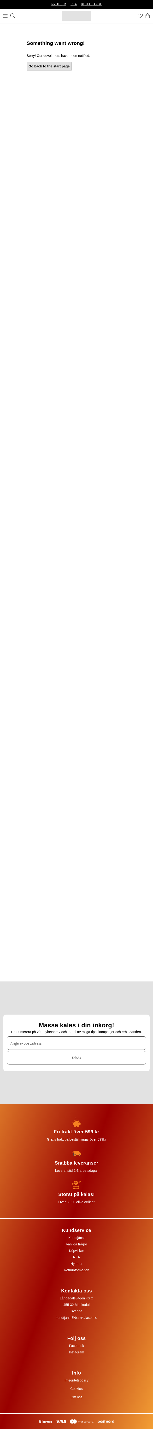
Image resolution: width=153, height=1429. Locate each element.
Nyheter (76, 1264)
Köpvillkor (76, 1251)
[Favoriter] (140, 15)
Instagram (76, 1352)
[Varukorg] (148, 15)
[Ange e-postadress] (76, 1043)
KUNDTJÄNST (91, 4)
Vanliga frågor (76, 1244)
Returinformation (76, 1270)
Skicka (76, 1057)
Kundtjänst (76, 1238)
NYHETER (58, 4)
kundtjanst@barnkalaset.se (76, 1318)
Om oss (76, 1397)
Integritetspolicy (76, 1380)
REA (74, 4)
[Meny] (5, 15)
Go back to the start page (49, 66)
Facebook (76, 1346)
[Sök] (12, 15)
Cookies (76, 1389)
